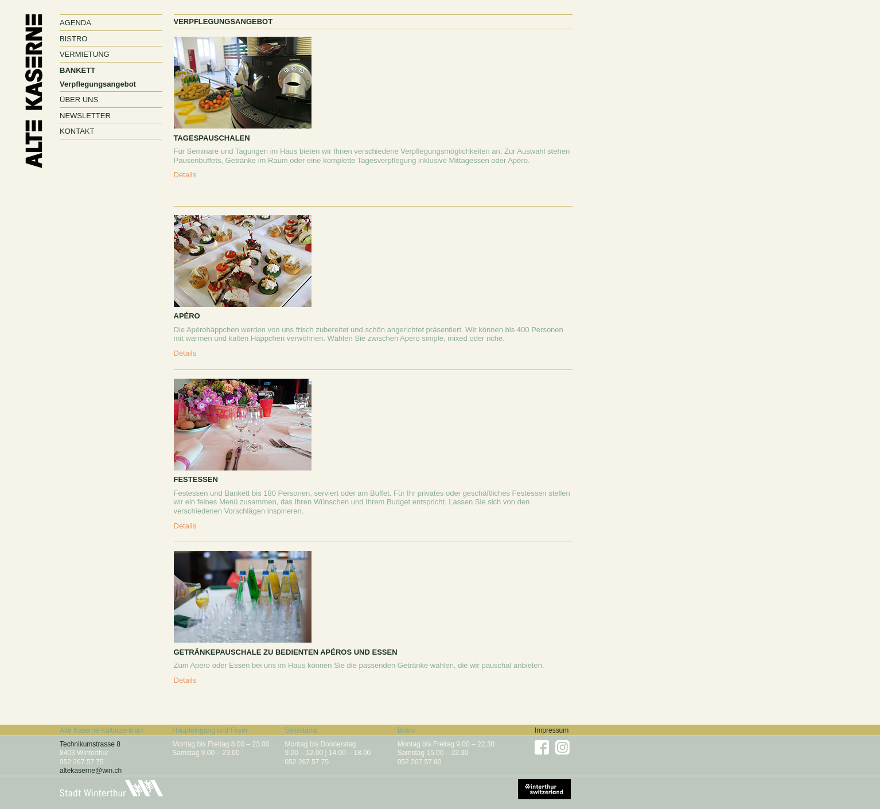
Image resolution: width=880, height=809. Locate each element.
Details (185, 174)
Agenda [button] (75, 22)
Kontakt (77, 131)
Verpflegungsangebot (98, 84)
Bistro (73, 38)
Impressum (552, 730)
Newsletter (85, 115)
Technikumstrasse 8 (90, 744)
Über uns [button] (79, 99)
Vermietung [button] (85, 54)
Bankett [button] (77, 70)
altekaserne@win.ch (91, 771)
